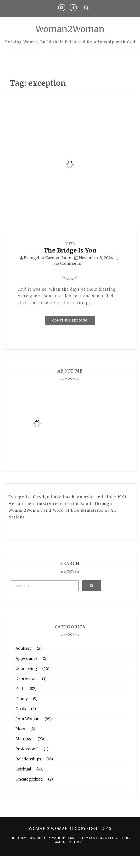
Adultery (24, 648)
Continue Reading (70, 320)
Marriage (24, 738)
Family (22, 698)
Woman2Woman (70, 29)
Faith (70, 243)
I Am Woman (27, 718)
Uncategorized (29, 779)
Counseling (26, 668)
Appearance (27, 658)
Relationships (28, 759)
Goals (21, 708)
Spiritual (23, 769)
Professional (27, 749)
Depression (26, 678)
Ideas (20, 728)
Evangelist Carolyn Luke (47, 257)
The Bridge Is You (70, 250)
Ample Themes (69, 842)
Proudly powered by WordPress (42, 838)
